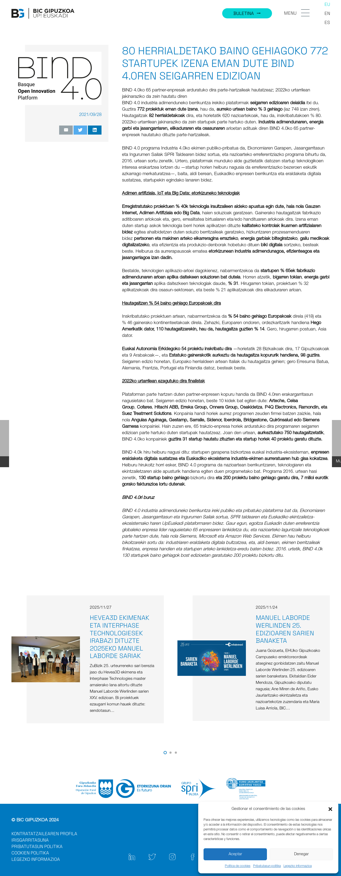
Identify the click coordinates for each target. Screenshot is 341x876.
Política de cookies (237, 866)
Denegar (301, 854)
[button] (330, 809)
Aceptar (235, 854)
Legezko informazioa (297, 866)
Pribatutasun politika (267, 866)
